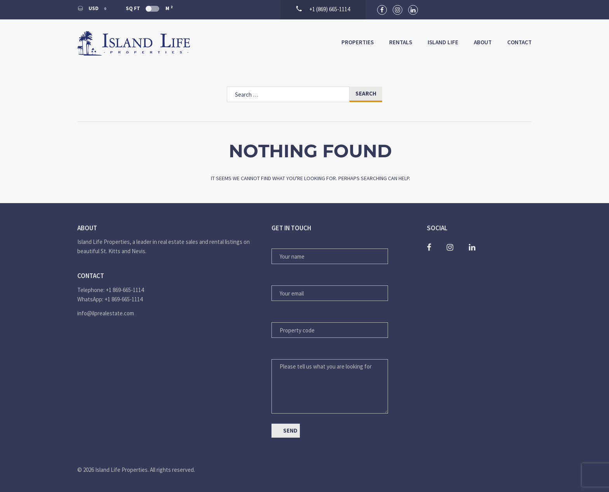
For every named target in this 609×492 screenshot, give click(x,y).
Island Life (443, 42)
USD (88, 8)
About (483, 42)
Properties (357, 42)
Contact (519, 42)
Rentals (400, 42)
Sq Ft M (149, 8)
